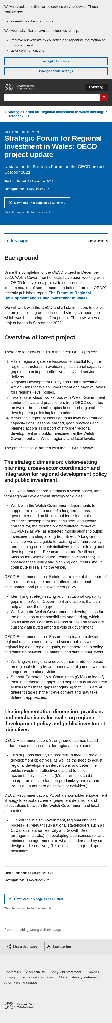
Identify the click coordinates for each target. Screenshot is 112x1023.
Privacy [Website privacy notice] (10, 977)
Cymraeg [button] (96, 87)
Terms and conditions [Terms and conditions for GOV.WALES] (37, 977)
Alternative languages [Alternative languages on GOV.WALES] (20, 982)
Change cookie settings (56, 71)
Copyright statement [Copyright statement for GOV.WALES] (65, 972)
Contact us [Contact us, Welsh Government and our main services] (12, 972)
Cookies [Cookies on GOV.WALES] (93, 972)
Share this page (24, 946)
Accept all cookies (56, 61)
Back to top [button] (61, 946)
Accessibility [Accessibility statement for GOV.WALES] (35, 972)
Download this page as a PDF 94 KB (40, 204)
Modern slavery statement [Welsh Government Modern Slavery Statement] (79, 977)
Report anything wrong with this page (32, 930)
